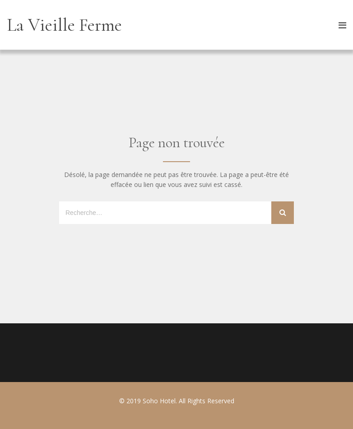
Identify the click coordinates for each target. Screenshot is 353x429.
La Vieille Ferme (64, 25)
